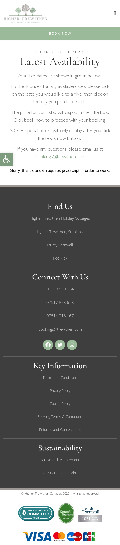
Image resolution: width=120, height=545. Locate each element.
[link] (6, 159)
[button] (115, 13)
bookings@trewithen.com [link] (60, 156)
